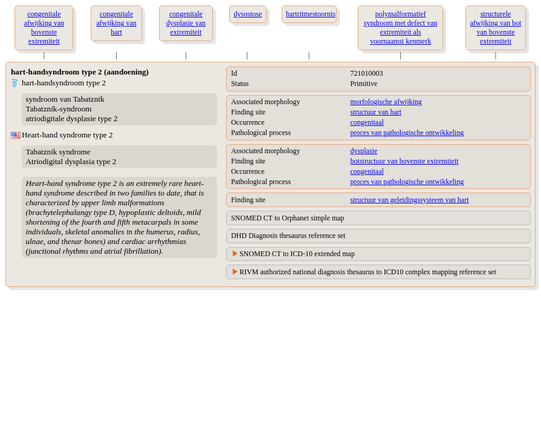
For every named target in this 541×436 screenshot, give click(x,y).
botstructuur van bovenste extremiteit (405, 161)
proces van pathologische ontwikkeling (407, 132)
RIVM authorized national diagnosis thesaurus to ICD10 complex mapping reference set (367, 272)
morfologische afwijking (386, 101)
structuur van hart (376, 112)
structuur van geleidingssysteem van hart (410, 200)
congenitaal (367, 122)
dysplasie (364, 151)
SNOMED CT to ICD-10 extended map (297, 253)
